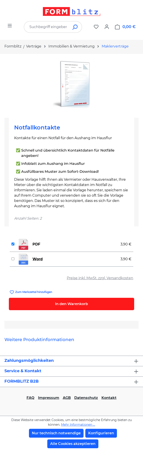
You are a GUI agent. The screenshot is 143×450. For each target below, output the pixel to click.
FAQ (30, 398)
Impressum (48, 398)
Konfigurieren (101, 433)
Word (37, 259)
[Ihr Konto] (106, 26)
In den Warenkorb (71, 304)
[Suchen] (75, 27)
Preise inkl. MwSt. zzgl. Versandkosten (100, 278)
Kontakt (108, 398)
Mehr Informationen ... (78, 425)
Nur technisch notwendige (56, 433)
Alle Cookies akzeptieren (72, 444)
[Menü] (9, 25)
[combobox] (46, 27)
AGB (67, 398)
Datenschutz (86, 398)
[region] (71, 84)
